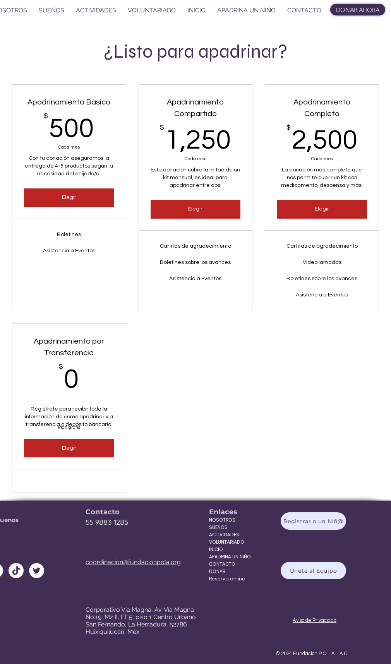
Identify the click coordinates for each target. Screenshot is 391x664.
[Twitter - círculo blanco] (36, 570)
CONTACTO (222, 564)
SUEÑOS (218, 527)
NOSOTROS (222, 520)
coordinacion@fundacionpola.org (133, 562)
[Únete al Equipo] (313, 570)
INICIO (216, 549)
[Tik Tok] (16, 570)
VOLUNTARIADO (225, 542)
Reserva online (225, 578)
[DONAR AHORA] (357, 9)
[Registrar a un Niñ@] (313, 521)
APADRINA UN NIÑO (225, 556)
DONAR (217, 571)
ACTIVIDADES (224, 534)
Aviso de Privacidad (314, 620)
